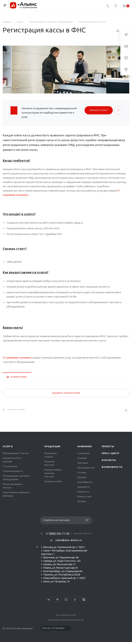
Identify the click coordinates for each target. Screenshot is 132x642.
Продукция (52, 446)
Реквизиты (83, 491)
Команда (82, 458)
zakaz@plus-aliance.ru (68, 540)
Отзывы (81, 472)
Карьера (81, 477)
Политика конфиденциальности (66, 620)
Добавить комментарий (66, 393)
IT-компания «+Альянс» (17, 357)
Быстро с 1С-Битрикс (53, 628)
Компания (84, 446)
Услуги (8, 446)
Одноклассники (75, 599)
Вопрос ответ (84, 496)
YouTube (66, 599)
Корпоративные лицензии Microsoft (53, 473)
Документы (83, 487)
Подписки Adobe (53, 481)
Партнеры (82, 463)
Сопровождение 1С (13, 471)
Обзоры (81, 501)
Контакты (109, 460)
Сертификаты (84, 482)
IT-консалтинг (10, 466)
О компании (83, 453)
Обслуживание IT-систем (16, 453)
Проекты (108, 446)
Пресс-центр (110, 453)
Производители (85, 467)
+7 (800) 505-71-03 (57, 533)
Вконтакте (48, 599)
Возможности (112, 467)
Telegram (57, 599)
